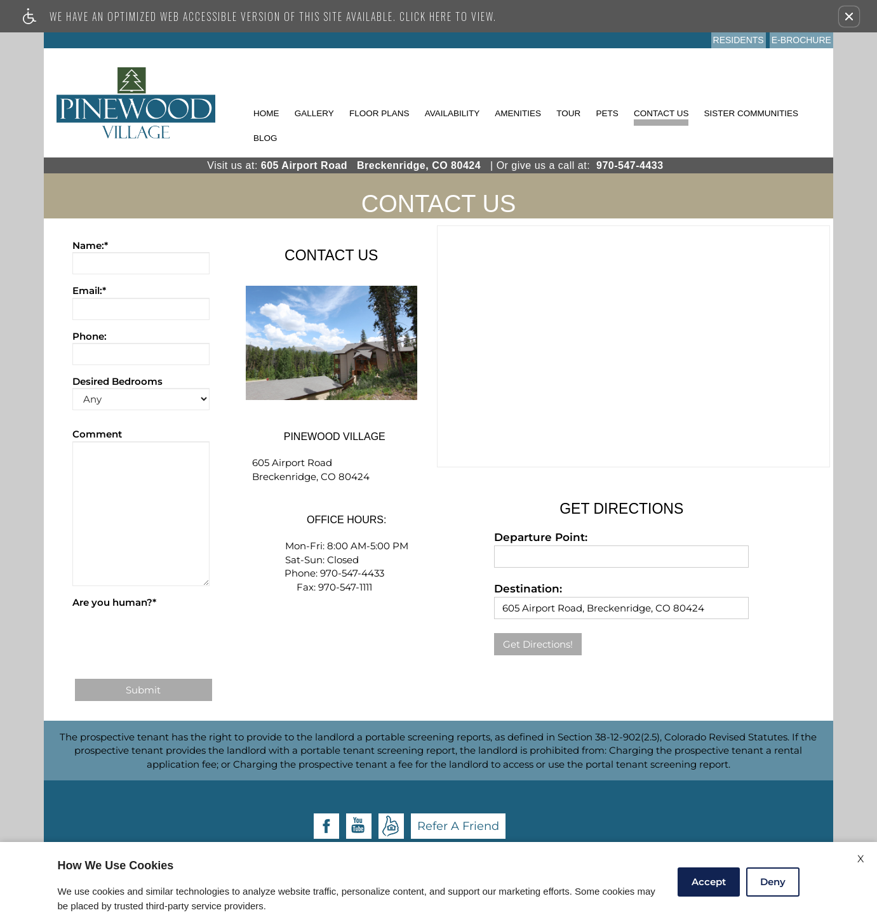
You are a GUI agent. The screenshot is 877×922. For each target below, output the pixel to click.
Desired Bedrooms (117, 381)
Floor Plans (379, 113)
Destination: (528, 588)
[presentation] (168, 634)
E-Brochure (801, 40)
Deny (773, 882)
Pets (607, 113)
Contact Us (661, 113)
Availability (452, 113)
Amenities (518, 113)
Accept (709, 882)
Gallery (314, 113)
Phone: (89, 336)
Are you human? (114, 602)
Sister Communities (751, 113)
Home (266, 113)
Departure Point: (540, 537)
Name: (90, 245)
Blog (265, 138)
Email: (89, 290)
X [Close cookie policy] (860, 859)
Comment (97, 434)
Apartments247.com (457, 815)
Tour (568, 113)
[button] (849, 16)
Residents (738, 40)
